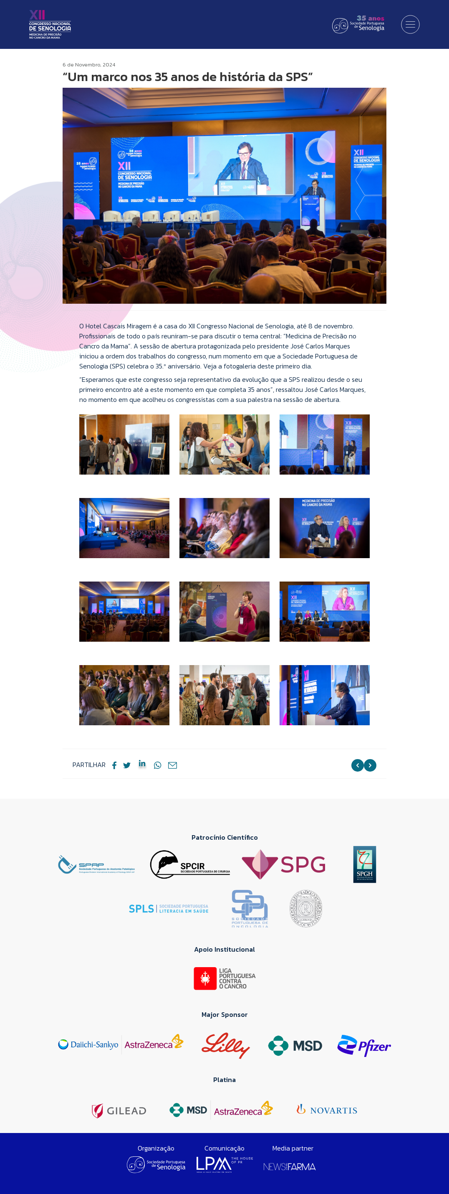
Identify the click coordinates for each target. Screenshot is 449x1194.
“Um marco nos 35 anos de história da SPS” (188, 76)
